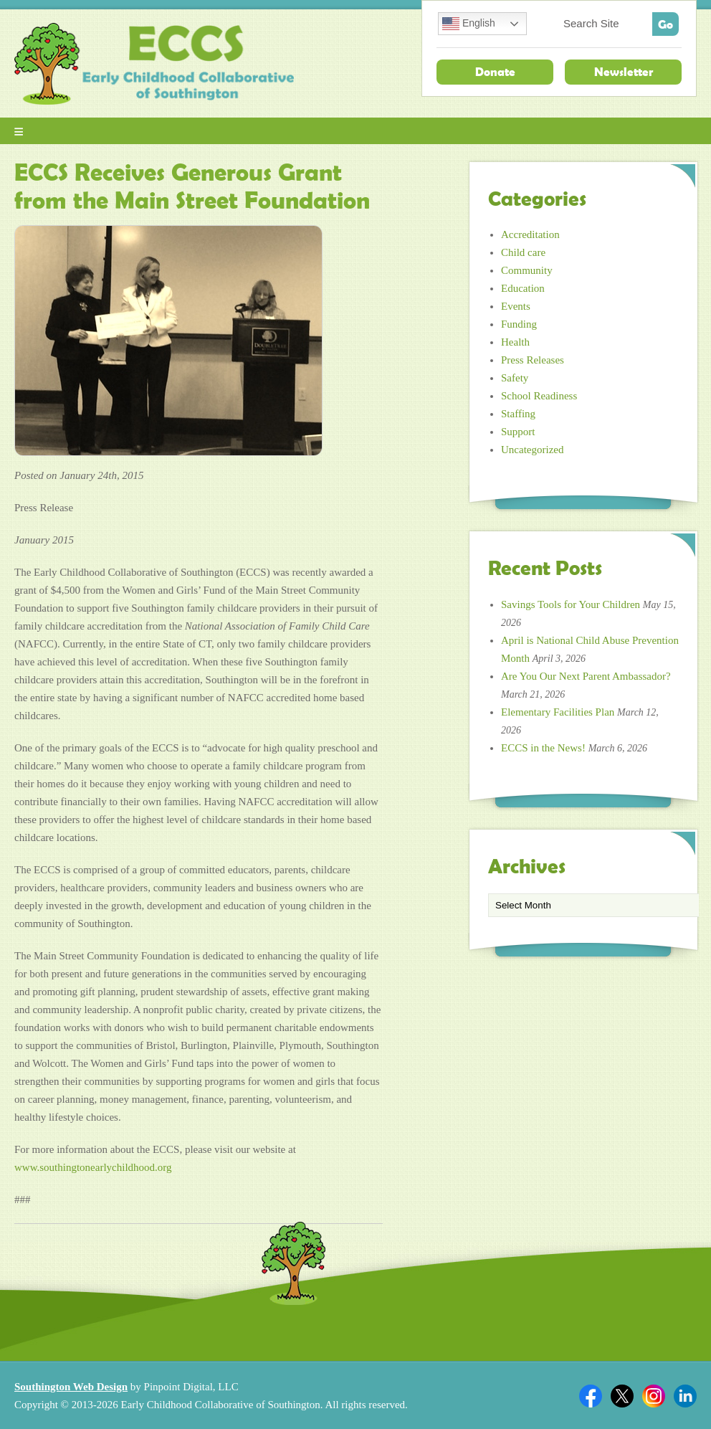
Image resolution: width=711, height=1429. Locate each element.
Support (518, 431)
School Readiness (539, 396)
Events (515, 306)
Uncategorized (532, 449)
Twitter (622, 1396)
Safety (514, 378)
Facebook (590, 1396)
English (468, 23)
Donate (495, 72)
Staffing (518, 413)
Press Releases (532, 360)
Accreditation (530, 234)
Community (527, 270)
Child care (523, 252)
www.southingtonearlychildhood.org (93, 1167)
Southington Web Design (71, 1386)
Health (515, 342)
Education (523, 288)
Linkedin (685, 1396)
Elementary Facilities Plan (557, 712)
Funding (519, 324)
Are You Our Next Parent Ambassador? (586, 676)
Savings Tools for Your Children (570, 604)
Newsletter (623, 72)
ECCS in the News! (543, 748)
